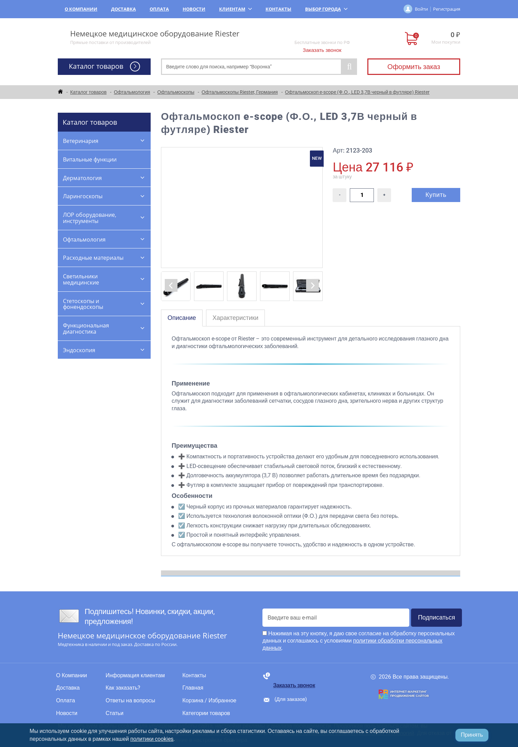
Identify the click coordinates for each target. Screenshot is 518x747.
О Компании (81, 9)
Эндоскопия (79, 350)
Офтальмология (84, 239)
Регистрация (446, 9)
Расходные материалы (93, 257)
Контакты (278, 9)
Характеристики (235, 317)
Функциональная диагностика (86, 328)
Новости (194, 9)
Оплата (159, 9)
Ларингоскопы (82, 196)
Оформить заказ (413, 67)
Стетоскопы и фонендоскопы (83, 304)
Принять (472, 735)
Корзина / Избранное (209, 701)
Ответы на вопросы (130, 701)
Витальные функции (90, 159)
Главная (192, 688)
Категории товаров (206, 713)
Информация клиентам (135, 675)
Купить (435, 194)
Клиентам (235, 9)
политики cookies (152, 739)
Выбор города (326, 9)
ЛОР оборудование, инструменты (89, 218)
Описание (182, 317)
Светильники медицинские (81, 279)
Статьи (114, 713)
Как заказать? (123, 688)
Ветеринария (80, 141)
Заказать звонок (322, 50)
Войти (421, 9)
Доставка (123, 9)
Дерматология (82, 178)
